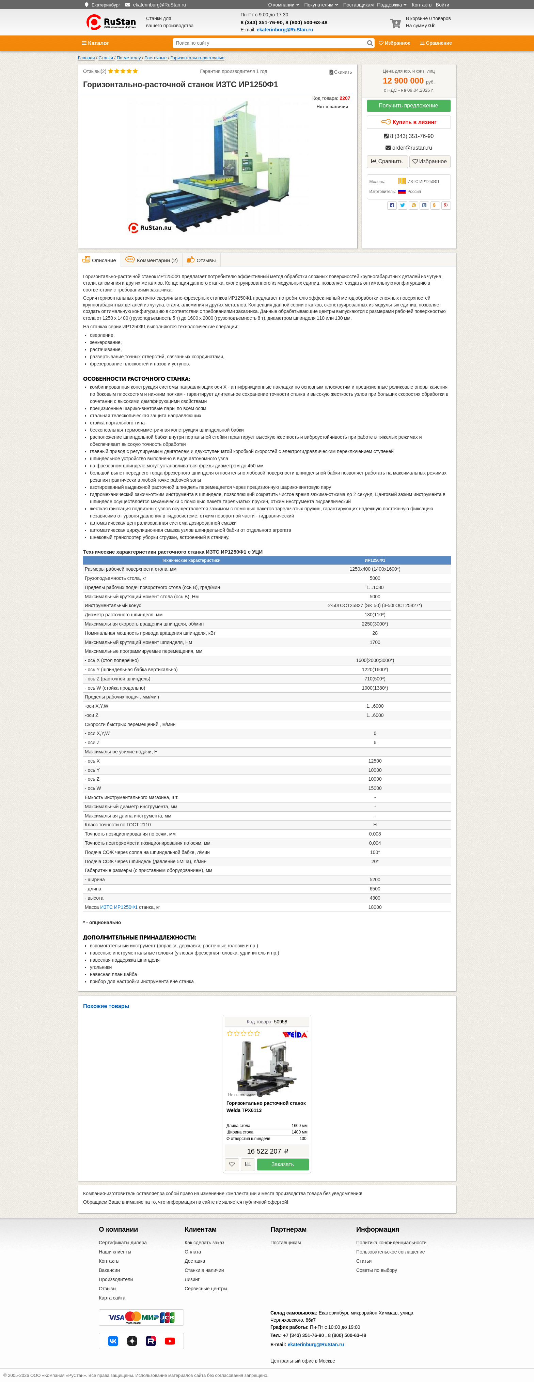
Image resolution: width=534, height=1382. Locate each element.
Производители (116, 1279)
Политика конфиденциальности (391, 1242)
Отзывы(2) (94, 71)
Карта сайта (112, 1298)
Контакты (422, 4)
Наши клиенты (115, 1252)
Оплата (193, 1252)
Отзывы (107, 1288)
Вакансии (109, 1270)
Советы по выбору (376, 1270)
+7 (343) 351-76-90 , (305, 1335)
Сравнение (436, 43)
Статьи (364, 1261)
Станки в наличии (204, 1270)
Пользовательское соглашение (390, 1252)
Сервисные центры (206, 1288)
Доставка (195, 1261)
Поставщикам (358, 4)
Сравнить (387, 161)
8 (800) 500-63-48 (306, 22)
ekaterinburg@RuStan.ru (316, 1344)
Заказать (282, 1164)
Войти (442, 4)
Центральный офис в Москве (302, 1361)
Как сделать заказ (204, 1242)
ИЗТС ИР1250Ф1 (119, 907)
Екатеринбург (106, 4)
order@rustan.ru (409, 148)
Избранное (395, 43)
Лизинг (192, 1279)
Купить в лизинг (408, 122)
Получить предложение (408, 105)
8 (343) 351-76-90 (262, 22)
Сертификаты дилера (123, 1242)
